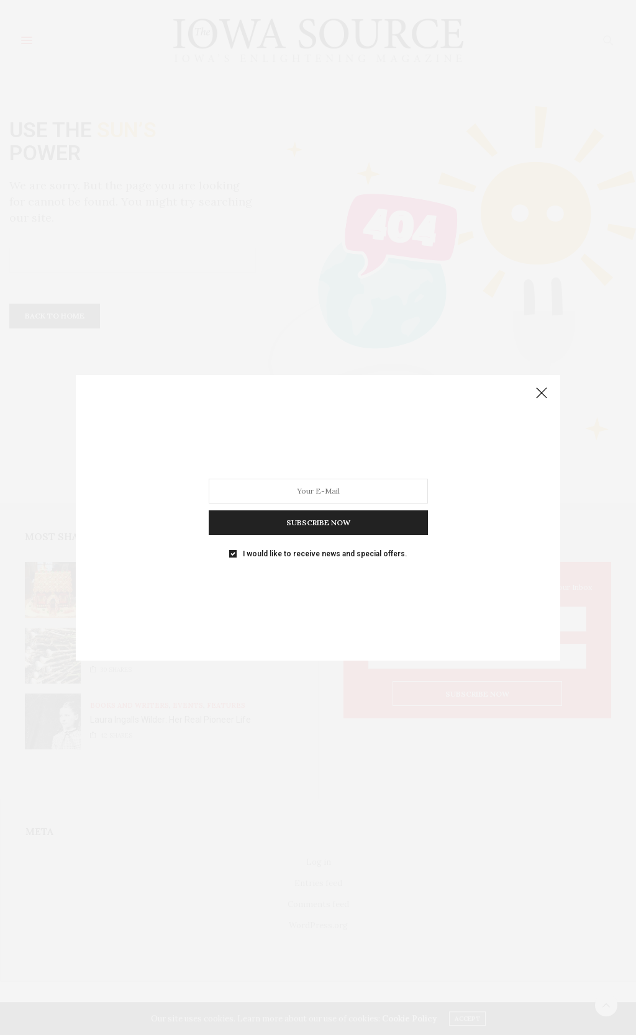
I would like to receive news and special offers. (325, 553)
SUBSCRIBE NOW (318, 522)
